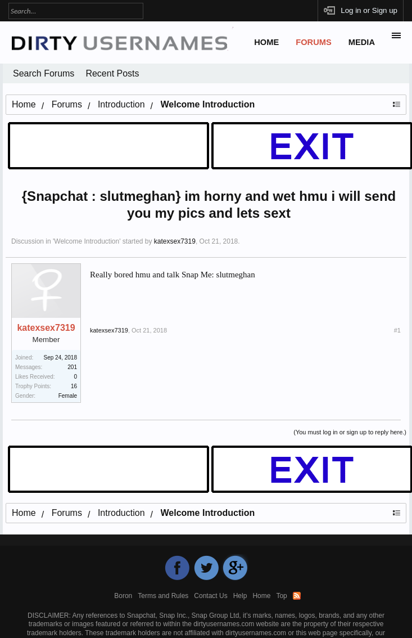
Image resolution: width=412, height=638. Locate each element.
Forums (314, 42)
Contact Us (210, 596)
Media (361, 42)
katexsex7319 (175, 241)
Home (266, 42)
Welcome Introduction (86, 241)
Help (240, 596)
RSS (297, 596)
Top (281, 596)
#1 (397, 330)
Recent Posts (112, 73)
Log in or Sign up (369, 10)
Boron (123, 596)
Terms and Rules (163, 596)
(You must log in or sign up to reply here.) (349, 432)
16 (74, 386)
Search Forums (43, 73)
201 (72, 367)
